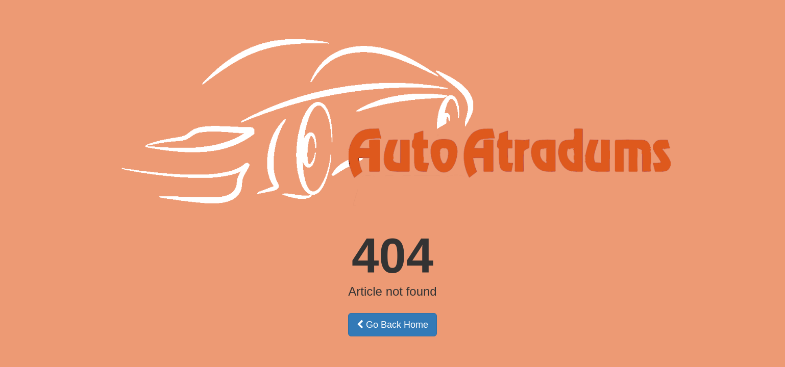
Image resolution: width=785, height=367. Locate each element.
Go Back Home (392, 325)
